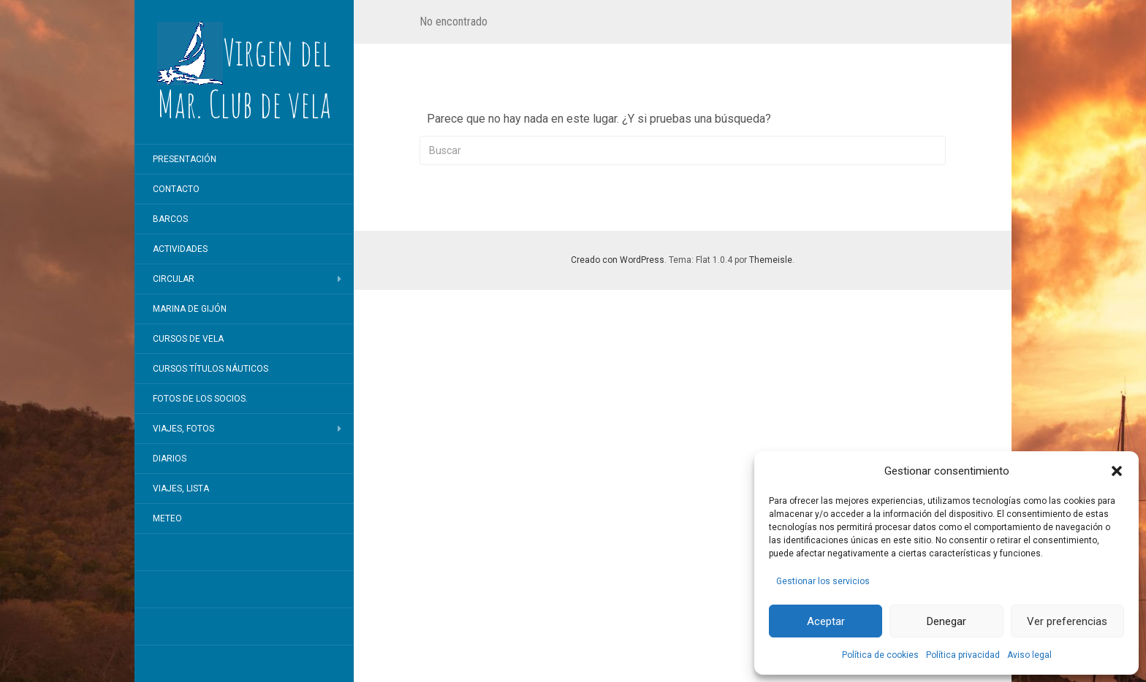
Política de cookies (880, 655)
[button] (1116, 471)
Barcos (170, 219)
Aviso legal (1029, 655)
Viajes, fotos (183, 429)
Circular (173, 279)
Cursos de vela (188, 339)
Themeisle (770, 260)
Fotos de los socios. (200, 399)
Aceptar (826, 621)
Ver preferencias (1067, 621)
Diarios (169, 458)
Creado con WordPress (617, 260)
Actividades (180, 249)
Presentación (184, 159)
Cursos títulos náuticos (210, 369)
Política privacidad (963, 655)
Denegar (946, 621)
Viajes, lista (181, 488)
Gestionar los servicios (823, 581)
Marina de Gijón (190, 309)
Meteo (167, 518)
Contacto (176, 189)
